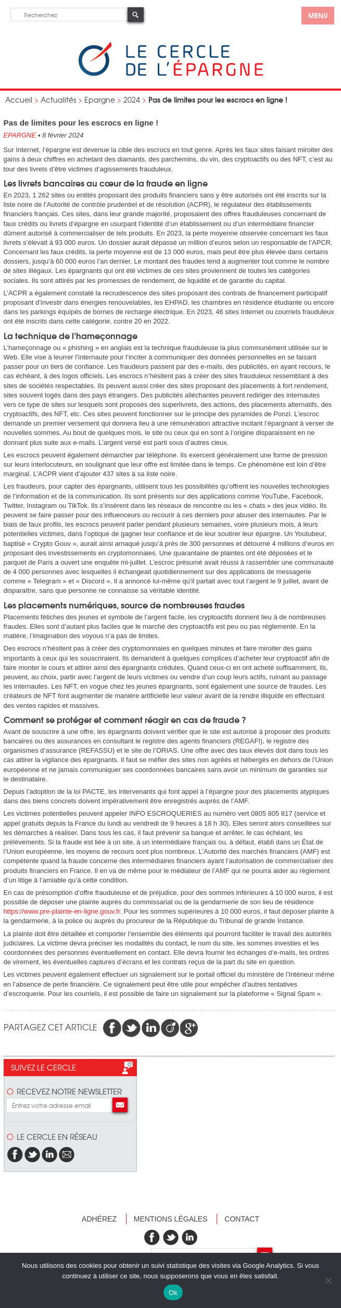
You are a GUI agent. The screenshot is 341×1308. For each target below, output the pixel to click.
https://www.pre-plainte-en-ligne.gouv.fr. (63, 911)
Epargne (99, 99)
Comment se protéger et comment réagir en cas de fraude (123, 719)
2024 (131, 99)
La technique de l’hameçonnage (70, 335)
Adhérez (99, 1219)
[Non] (328, 1280)
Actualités (58, 99)
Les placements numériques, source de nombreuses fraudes (124, 605)
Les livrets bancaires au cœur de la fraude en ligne (106, 183)
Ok (173, 1293)
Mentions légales (171, 1219)
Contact (241, 1219)
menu (317, 15)
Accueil (18, 99)
